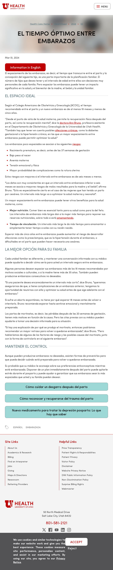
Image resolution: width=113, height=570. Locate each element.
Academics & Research (19, 452)
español (18, 427)
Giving (11, 470)
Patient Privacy (69, 456)
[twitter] (44, 530)
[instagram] (69, 530)
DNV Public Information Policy (77, 475)
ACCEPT (76, 542)
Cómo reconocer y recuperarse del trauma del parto (56, 398)
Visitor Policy (68, 461)
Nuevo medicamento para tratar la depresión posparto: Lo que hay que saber (56, 412)
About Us (12, 447)
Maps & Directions (17, 475)
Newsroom (13, 479)
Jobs (10, 466)
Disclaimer (67, 466)
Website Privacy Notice (74, 470)
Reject (72, 548)
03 (82, 23)
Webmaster (68, 488)
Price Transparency (72, 447)
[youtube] (56, 530)
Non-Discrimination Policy (75, 479)
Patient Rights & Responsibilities (79, 452)
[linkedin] (63, 530)
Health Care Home (40, 23)
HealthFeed (60, 23)
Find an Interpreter (18, 461)
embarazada (33, 427)
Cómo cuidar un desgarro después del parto (57, 387)
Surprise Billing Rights (73, 484)
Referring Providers (18, 484)
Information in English (25, 67)
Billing (11, 456)
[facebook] (50, 530)
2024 (73, 23)
